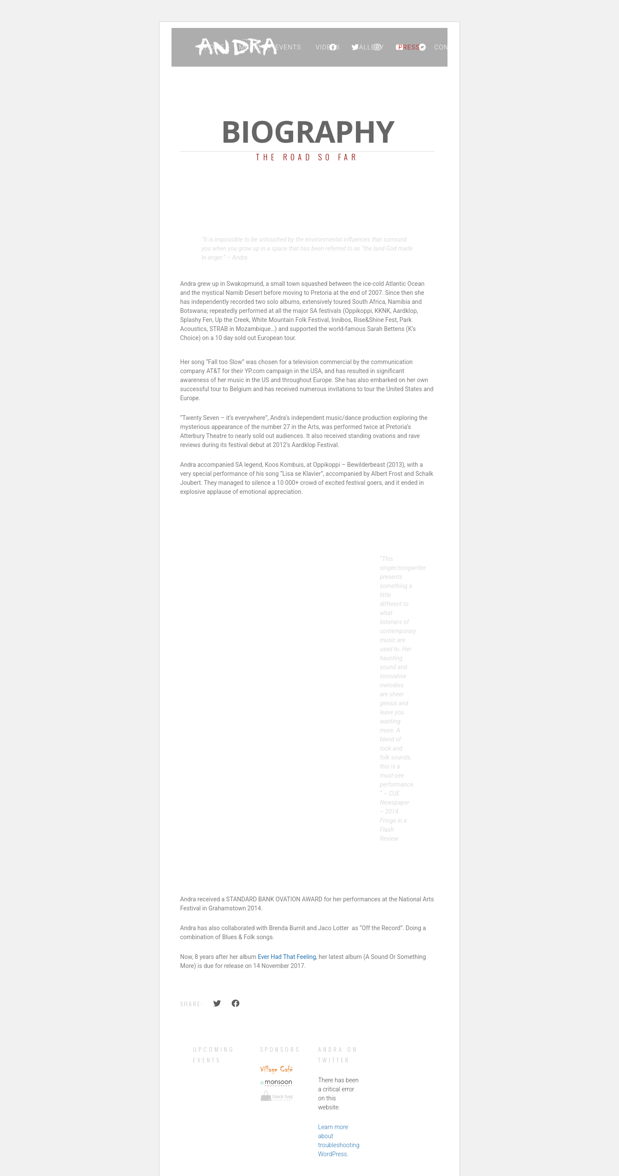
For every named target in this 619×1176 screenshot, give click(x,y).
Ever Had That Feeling (287, 956)
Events (288, 47)
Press (409, 47)
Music (249, 47)
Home (214, 47)
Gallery (369, 47)
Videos (328, 47)
